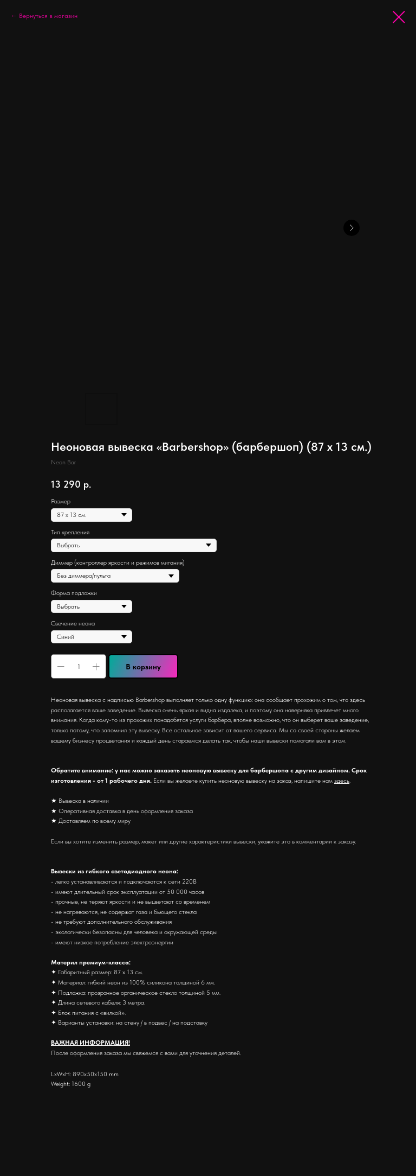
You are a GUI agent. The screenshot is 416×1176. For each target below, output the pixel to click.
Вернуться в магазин (48, 16)
